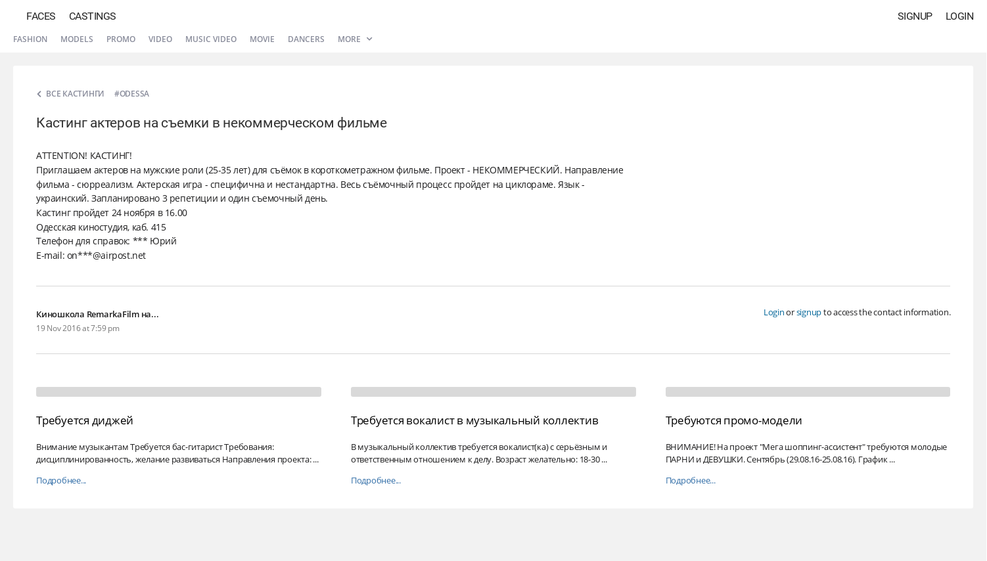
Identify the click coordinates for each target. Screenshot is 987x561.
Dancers (306, 39)
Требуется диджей (84, 420)
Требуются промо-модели (734, 420)
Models (76, 39)
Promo (120, 39)
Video (160, 39)
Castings (92, 16)
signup (809, 312)
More (355, 39)
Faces (41, 16)
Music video (211, 39)
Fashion (30, 39)
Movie (262, 39)
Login (960, 16)
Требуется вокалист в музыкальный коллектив (475, 420)
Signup (915, 16)
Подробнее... (61, 480)
